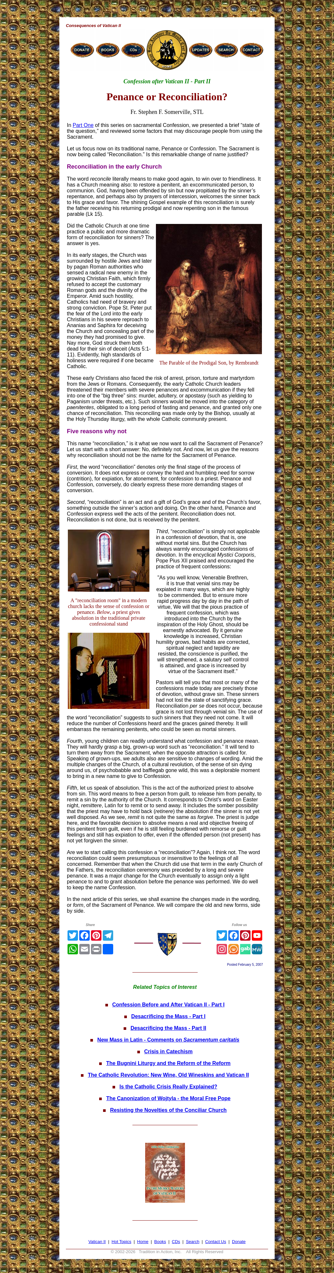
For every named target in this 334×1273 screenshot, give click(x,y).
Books (160, 1241)
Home (142, 1241)
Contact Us (215, 1241)
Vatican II (97, 1241)
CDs (176, 1241)
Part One (83, 125)
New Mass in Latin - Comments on (168, 1040)
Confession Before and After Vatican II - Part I (168, 1004)
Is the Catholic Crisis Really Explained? (168, 1086)
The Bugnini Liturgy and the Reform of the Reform (168, 1063)
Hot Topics (121, 1241)
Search (192, 1241)
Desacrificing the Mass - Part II (168, 1028)
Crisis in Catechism (168, 1051)
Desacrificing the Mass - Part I (168, 1016)
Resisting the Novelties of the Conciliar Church (168, 1110)
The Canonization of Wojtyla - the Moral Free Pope (168, 1098)
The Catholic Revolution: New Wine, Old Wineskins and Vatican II (168, 1075)
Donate (239, 1241)
